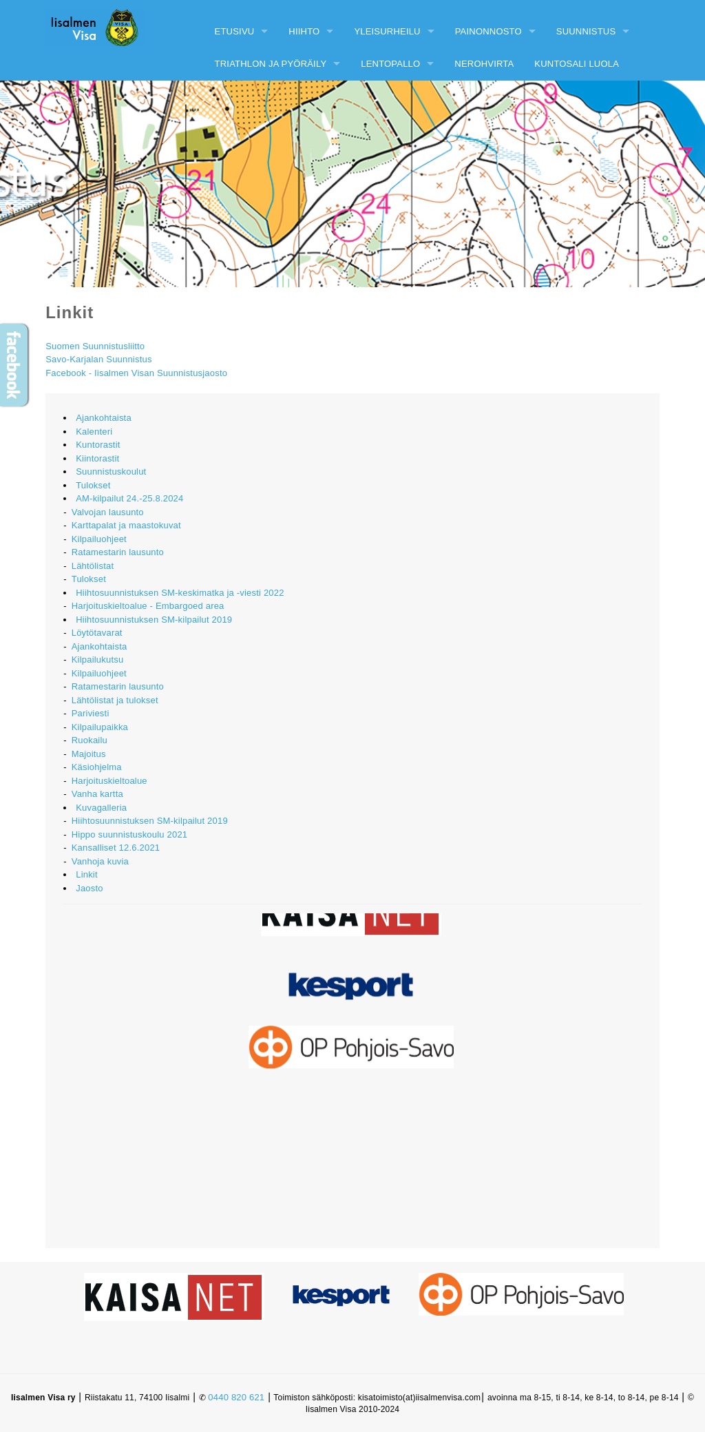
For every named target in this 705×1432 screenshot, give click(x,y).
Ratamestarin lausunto (118, 552)
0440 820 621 (236, 1397)
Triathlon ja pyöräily (271, 64)
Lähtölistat (93, 566)
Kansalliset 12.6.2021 (116, 847)
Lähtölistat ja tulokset (115, 700)
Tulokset (93, 485)
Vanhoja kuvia (100, 861)
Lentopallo (390, 64)
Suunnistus (586, 31)
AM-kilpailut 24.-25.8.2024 (129, 498)
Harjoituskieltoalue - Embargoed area (148, 606)
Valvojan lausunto (108, 512)
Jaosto (89, 888)
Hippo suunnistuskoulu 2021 (130, 834)
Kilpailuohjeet (99, 539)
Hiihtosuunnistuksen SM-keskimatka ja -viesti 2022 (180, 593)
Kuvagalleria (101, 807)
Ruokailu (89, 740)
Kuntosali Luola (576, 64)
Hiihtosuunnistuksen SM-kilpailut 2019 (154, 619)
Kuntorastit (98, 444)
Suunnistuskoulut (111, 471)
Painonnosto (488, 31)
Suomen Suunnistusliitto (95, 346)
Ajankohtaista (103, 418)
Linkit (87, 874)
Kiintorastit (97, 458)
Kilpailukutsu (98, 659)
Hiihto (303, 31)
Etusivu (235, 31)
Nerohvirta (484, 64)
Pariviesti (90, 713)
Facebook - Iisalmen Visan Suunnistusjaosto (136, 373)
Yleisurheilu (387, 31)
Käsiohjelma (97, 767)
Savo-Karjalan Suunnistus (98, 359)
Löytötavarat (97, 632)
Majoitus (89, 754)
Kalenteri (94, 431)
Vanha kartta (97, 794)
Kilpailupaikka (100, 727)
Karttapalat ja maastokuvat (126, 525)
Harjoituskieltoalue (109, 781)
